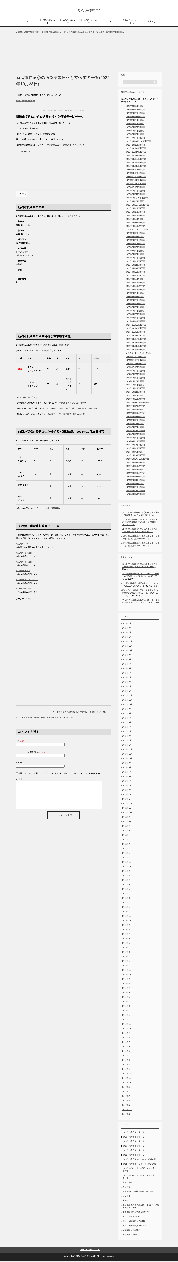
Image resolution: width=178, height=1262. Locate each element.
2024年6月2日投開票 (135, 428)
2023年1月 (127, 800)
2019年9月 (127, 980)
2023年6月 (127, 777)
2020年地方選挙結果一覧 (133, 1147)
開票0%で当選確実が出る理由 (72, 404)
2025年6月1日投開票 (135, 255)
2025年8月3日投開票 (135, 220)
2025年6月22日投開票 (135, 244)
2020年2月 (127, 957)
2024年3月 (127, 737)
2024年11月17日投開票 (136, 343)
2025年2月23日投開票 (135, 301)
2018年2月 (127, 1065)
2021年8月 (127, 876)
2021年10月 (127, 867)
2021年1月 (127, 908)
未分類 (125, 1201)
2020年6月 (127, 939)
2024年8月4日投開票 (135, 396)
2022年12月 (127, 804)
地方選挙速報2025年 (68, 22)
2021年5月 (127, 890)
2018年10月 (127, 1029)
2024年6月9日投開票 (135, 424)
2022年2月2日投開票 (135, 312)
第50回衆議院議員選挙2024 (135, 1222)
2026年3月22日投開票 (135, 114)
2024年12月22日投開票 (136, 326)
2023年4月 (127, 786)
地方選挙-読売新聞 (24, 554)
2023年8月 (127, 768)
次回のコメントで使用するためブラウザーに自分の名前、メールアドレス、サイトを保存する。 (60, 774)
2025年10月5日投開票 (135, 188)
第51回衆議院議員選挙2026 (135, 1226)
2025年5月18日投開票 (135, 262)
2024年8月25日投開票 (135, 389)
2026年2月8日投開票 (135, 132)
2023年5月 (127, 782)
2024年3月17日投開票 (135, 463)
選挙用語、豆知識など (132, 1235)
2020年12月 (127, 912)
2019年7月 (127, 989)
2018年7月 (127, 1043)
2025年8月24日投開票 (135, 209)
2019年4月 (127, 1002)
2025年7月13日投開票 (135, 234)
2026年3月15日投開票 (135, 117)
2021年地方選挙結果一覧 (133, 1151)
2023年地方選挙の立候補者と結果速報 (139, 1160)
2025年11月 (127, 647)
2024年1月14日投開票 (135, 495)
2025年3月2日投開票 (135, 297)
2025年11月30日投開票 (136, 160)
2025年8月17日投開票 (135, 213)
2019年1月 (127, 1016)
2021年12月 (127, 858)
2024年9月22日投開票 (135, 375)
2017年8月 (127, 1092)
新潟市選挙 (33, 398)
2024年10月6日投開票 (135, 368)
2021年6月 (127, 885)
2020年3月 (127, 953)
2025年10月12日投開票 (136, 185)
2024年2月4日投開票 (135, 484)
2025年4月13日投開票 (135, 276)
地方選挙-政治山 (23, 571)
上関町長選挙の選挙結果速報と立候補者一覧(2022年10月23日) (47, 718)
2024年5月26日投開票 (135, 432)
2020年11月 (127, 917)
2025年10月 (127, 651)
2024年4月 (127, 732)
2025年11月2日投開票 (135, 174)
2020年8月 (127, 930)
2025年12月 (127, 642)
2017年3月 (127, 1115)
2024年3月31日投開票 (135, 456)
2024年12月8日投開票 (135, 333)
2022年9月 (127, 818)
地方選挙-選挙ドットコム (27, 580)
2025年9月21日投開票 (135, 195)
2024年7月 (127, 719)
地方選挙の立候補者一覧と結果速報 (138, 1192)
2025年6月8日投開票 (135, 252)
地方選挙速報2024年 (89, 22)
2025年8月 (127, 660)
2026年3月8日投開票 (135, 121)
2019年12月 (127, 966)
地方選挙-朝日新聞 (24, 563)
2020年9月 (127, 926)
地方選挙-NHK (22, 545)
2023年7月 (127, 773)
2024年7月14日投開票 (135, 407)
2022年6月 (127, 831)
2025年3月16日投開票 (135, 290)
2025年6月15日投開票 (135, 248)
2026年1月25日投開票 (135, 139)
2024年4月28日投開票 (135, 442)
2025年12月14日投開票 (136, 153)
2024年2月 (127, 741)
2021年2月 (127, 903)
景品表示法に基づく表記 (130, 22)
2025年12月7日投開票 (135, 156)
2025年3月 (127, 683)
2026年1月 (127, 638)
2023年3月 (127, 791)
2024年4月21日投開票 (135, 446)
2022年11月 (127, 809)
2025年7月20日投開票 (135, 227)
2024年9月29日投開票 (135, 372)
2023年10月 (127, 759)
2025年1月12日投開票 (135, 322)
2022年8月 (127, 822)
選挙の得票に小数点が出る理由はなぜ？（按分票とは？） (78, 409)
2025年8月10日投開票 (135, 216)
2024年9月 (127, 710)
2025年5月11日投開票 (135, 266)
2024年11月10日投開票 (136, 347)
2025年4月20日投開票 (135, 273)
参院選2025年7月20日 (137, 230)
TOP (27, 22)
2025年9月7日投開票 (135, 202)
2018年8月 (127, 1038)
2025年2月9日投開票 (135, 308)
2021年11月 (127, 863)
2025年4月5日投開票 (135, 107)
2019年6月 (127, 993)
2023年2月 (127, 795)
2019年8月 (127, 984)
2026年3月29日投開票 (135, 110)
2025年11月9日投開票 (135, 170)
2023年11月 (127, 755)
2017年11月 (127, 1079)
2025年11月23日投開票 (136, 163)
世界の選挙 (127, 1183)
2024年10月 (127, 705)
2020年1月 (127, 962)
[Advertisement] (89, 54)
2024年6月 (127, 723)
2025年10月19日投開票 (136, 181)
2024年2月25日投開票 (135, 474)
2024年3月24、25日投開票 (137, 460)
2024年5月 (127, 728)
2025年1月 (127, 692)
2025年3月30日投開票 (135, 283)
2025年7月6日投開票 (135, 237)
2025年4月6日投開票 (135, 280)
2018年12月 (127, 1020)
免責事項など (151, 22)
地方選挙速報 (53, 509)
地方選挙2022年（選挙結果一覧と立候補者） (67, 146)
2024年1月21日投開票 (135, 492)
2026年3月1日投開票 (135, 125)
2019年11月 (127, 971)
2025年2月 (127, 687)
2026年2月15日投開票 (135, 128)
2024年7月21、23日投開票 (137, 403)
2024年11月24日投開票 (136, 340)
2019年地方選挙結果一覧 (133, 1142)
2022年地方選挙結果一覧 (25, 102)
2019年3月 (127, 1007)
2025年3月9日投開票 (135, 294)
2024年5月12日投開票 (135, 439)
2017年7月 (127, 1097)
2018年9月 (127, 1034)
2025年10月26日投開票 (136, 177)
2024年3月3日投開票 (135, 470)
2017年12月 (127, 1074)
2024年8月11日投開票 (135, 393)
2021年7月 (127, 881)
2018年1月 (127, 1070)
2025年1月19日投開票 (135, 319)
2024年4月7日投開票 (135, 453)
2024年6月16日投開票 (135, 421)
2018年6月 (127, 1047)
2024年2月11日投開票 (135, 481)
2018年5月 (127, 1052)
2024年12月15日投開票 (136, 329)
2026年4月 (127, 624)
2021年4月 (127, 894)
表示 (24, 194)
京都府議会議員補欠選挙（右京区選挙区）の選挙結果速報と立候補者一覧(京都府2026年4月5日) (140, 523)
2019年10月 (127, 975)
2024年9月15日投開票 (135, 379)
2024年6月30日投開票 (135, 414)
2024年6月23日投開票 (135, 417)
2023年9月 (127, 764)
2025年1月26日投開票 (135, 315)
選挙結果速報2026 (89, 10)
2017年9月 (127, 1088)
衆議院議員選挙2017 (132, 1231)
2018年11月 (127, 1025)
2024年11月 (127, 701)
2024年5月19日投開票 (135, 435)
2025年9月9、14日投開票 (137, 199)
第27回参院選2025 (131, 1217)
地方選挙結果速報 (24, 589)
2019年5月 (127, 998)
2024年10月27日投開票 (136, 357)
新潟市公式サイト (26, 256)
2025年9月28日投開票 (135, 192)
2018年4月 (127, 1056)
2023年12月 (127, 750)
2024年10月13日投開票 (136, 364)
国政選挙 (126, 1188)
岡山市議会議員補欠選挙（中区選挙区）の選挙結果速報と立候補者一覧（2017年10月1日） (140, 593)
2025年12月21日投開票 (136, 149)
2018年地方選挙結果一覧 (133, 1138)
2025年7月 (127, 665)
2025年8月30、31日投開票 (137, 206)
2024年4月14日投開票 (135, 449)
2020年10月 (127, 921)
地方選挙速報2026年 (47, 22)
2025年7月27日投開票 (135, 223)
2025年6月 (127, 669)
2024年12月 (127, 696)
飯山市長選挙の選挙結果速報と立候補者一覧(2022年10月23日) (80, 713)
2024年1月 (127, 746)
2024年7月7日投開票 (135, 410)
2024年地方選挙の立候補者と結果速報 (139, 1165)
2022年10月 (127, 813)
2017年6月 (127, 1101)
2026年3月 (127, 629)
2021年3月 (127, 899)
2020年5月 (127, 944)
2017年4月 (127, 1110)
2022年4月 (127, 840)
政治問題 (126, 1197)
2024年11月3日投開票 (135, 350)
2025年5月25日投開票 (135, 259)
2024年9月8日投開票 (135, 382)
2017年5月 (127, 1106)
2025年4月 (127, 678)
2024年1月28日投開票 (135, 488)
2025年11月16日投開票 (136, 167)
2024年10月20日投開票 (136, 361)
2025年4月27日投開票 (135, 269)
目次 (110, 22)
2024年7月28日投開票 (135, 400)
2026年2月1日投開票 (135, 135)
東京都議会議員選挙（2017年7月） (138, 1213)
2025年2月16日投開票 (135, 304)
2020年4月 (127, 948)
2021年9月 (127, 872)
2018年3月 (127, 1061)
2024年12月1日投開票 (135, 336)
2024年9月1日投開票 (135, 386)
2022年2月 (127, 849)
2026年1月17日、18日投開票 (138, 142)
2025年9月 (127, 656)
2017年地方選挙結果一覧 (133, 1133)
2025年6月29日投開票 (135, 241)
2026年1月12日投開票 (135, 146)
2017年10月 (127, 1083)
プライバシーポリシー (90, 1250)
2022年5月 (127, 836)
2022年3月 (127, 845)
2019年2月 (127, 1011)
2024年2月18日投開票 (135, 477)
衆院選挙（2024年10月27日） (139, 354)
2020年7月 (127, 935)
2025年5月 (127, 674)
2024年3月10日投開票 (135, 467)
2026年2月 (127, 633)
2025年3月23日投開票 (135, 287)
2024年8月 (127, 714)
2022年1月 (127, 854)
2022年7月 (127, 827)
